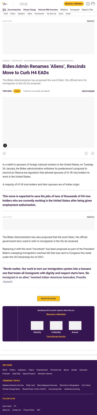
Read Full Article (48, 298)
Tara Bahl (7, 91)
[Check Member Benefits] (56, 336)
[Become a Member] (74, 4)
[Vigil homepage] (24, 5)
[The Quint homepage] (4, 4)
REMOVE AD (90, 21)
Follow (17, 91)
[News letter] (88, 4)
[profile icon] (93, 4)
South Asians (88, 91)
